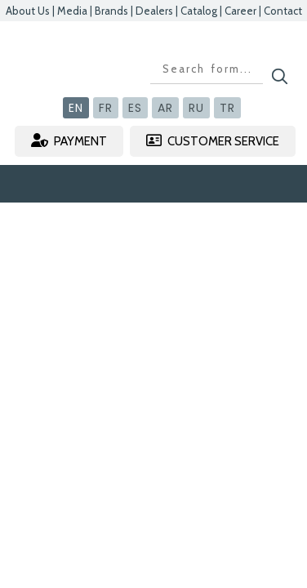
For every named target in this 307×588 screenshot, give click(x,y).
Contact (283, 10)
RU (196, 108)
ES (135, 108)
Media (72, 10)
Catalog (198, 10)
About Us (28, 10)
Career (240, 10)
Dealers (154, 10)
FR (106, 108)
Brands (111, 10)
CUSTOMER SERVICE (212, 141)
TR (227, 108)
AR (165, 108)
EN (76, 108)
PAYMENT (69, 141)
